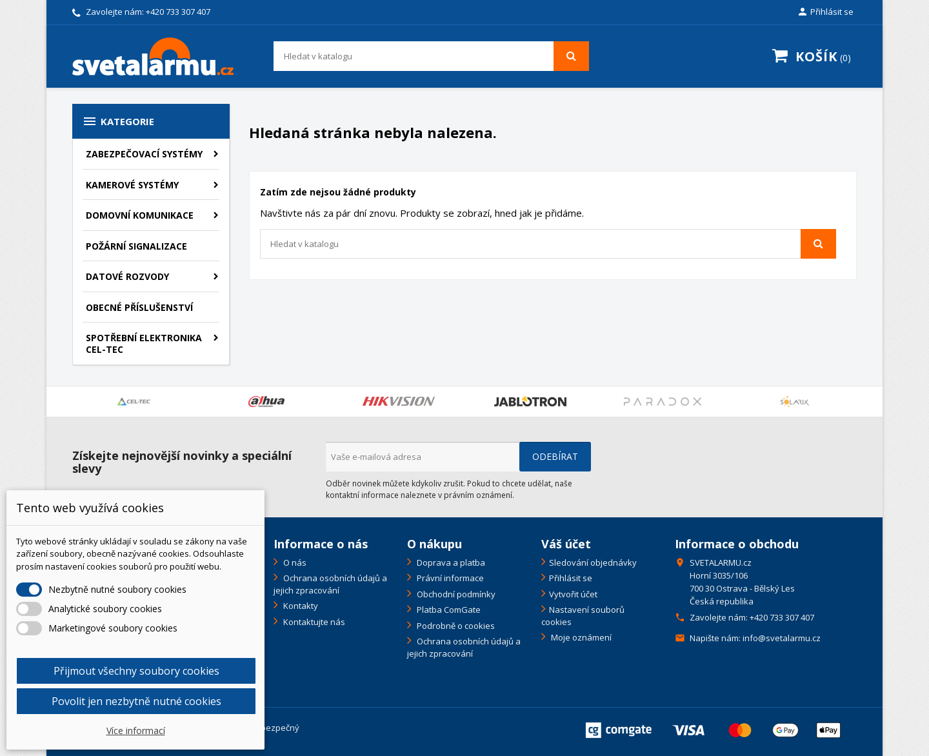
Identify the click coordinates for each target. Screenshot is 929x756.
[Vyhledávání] (431, 56)
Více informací (135, 730)
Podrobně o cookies (455, 626)
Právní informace (449, 578)
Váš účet (566, 544)
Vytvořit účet (573, 594)
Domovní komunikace (140, 215)
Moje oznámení (580, 637)
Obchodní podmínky (455, 594)
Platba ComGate (448, 609)
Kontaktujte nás (313, 622)
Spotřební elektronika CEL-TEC (144, 343)
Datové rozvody (127, 276)
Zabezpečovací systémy (144, 154)
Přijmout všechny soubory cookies (136, 671)
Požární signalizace (136, 246)
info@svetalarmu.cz (782, 638)
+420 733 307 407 (178, 11)
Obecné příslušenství (139, 307)
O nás (293, 562)
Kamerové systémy (132, 185)
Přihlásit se (570, 578)
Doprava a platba (450, 562)
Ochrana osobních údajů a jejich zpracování (330, 584)
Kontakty (299, 606)
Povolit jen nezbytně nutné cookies (136, 701)
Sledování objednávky (593, 562)
